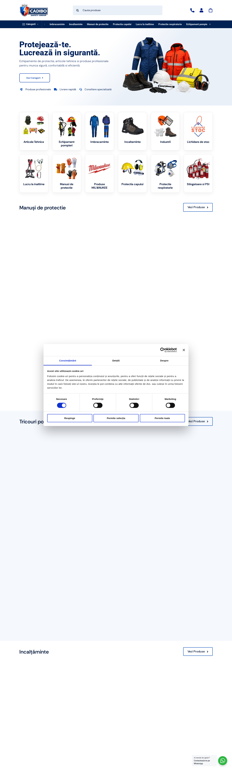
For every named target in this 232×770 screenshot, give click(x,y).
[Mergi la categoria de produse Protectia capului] (132, 173)
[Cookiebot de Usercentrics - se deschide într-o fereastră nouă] (163, 350)
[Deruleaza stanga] (44, 24)
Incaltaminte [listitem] (75, 24)
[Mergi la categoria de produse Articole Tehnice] (33, 131)
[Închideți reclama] (184, 350)
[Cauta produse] (117, 10)
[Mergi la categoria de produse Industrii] (165, 131)
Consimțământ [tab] (67, 360)
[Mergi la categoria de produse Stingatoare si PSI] (198, 173)
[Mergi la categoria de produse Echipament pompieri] (66, 131)
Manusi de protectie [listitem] (97, 24)
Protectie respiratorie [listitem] (170, 24)
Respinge (69, 418)
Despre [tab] (164, 360)
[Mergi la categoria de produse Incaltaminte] (132, 131)
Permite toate (162, 418)
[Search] (77, 10)
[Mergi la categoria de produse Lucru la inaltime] (33, 173)
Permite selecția (116, 418)
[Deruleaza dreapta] (210, 24)
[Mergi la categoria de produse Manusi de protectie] (66, 173)
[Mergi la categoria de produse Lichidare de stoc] (198, 131)
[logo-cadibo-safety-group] (33, 5)
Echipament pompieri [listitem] (197, 24)
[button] (30, 24)
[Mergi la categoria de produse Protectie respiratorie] (165, 173)
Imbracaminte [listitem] (57, 24)
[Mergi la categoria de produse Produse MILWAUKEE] (99, 173)
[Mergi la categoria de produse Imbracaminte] (99, 131)
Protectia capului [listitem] (122, 24)
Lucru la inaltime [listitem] (145, 24)
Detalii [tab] (116, 360)
